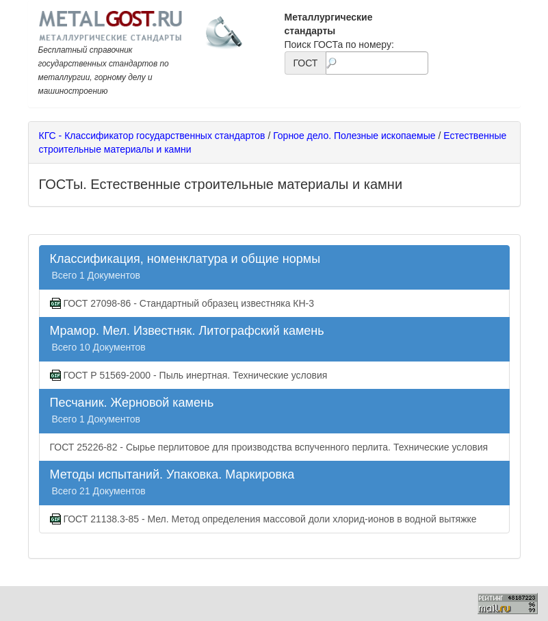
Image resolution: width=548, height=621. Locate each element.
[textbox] (377, 63)
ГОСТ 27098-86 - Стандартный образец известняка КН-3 (182, 304)
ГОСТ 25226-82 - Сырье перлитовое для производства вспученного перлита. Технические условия (269, 447)
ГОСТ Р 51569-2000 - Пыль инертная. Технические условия (189, 376)
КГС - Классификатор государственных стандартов (152, 135)
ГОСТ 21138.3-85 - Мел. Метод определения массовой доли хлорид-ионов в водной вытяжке (263, 520)
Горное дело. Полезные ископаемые (354, 135)
